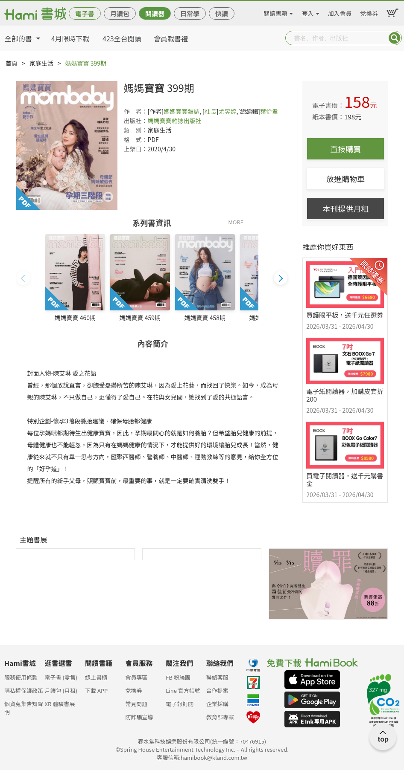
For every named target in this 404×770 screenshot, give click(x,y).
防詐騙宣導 (139, 717)
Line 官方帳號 (183, 690)
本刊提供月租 (345, 208)
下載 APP (96, 690)
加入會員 (340, 12)
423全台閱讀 (121, 38)
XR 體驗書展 (60, 704)
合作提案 (217, 690)
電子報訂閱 (179, 704)
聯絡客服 (217, 677)
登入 (308, 12)
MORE (235, 221)
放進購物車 (345, 178)
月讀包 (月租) (61, 690)
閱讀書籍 (275, 12)
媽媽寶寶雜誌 (181, 111)
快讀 (221, 13)
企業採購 (217, 704)
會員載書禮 (171, 38)
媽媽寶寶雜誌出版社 (175, 120)
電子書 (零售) (61, 677)
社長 (211, 111)
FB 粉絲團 (178, 677)
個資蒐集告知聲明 (23, 706)
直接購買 (345, 148)
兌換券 (369, 12)
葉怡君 (269, 111)
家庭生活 (41, 63)
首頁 (12, 63)
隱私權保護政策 (23, 690)
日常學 (189, 13)
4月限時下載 (70, 38)
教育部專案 (220, 717)
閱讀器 (154, 13)
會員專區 (137, 677)
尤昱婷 (228, 111)
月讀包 (119, 13)
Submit (394, 38)
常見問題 (137, 704)
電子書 (84, 13)
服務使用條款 (21, 677)
